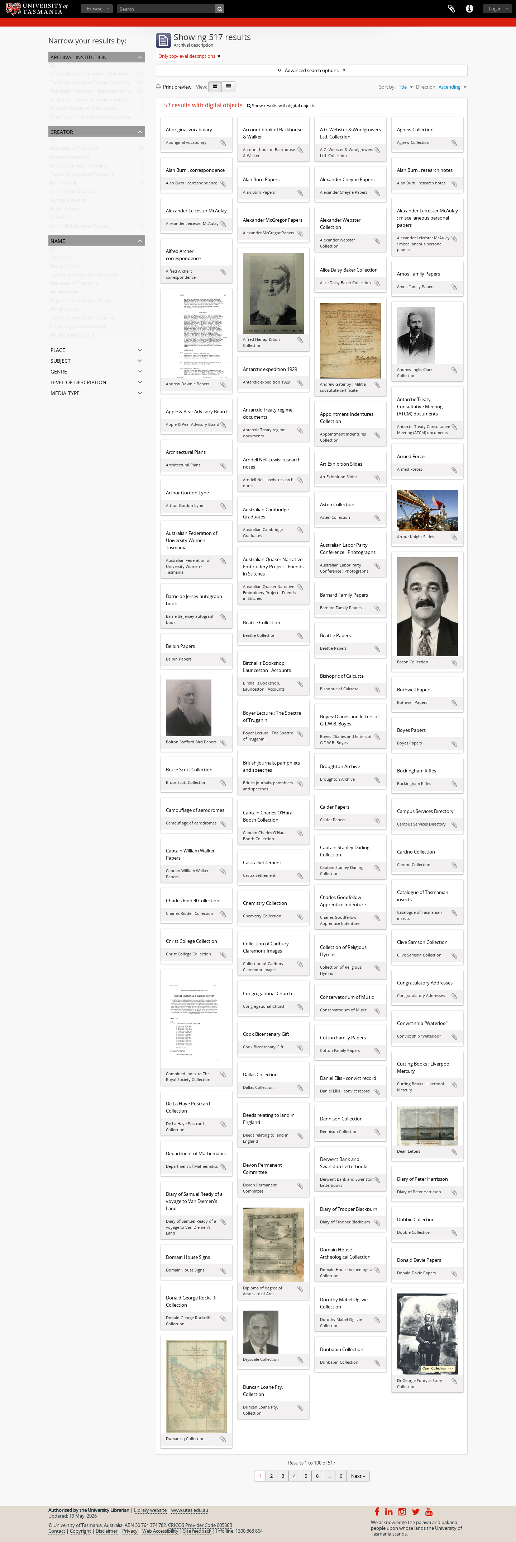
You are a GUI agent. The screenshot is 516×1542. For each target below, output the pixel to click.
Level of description (78, 381)
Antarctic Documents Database (83, 110)
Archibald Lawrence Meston (79, 227)
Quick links (469, 9)
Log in (495, 8)
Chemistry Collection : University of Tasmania (97, 118)
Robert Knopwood (69, 158)
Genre (59, 371)
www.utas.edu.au (189, 1510)
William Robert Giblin (72, 336)
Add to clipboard (223, 143)
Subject (61, 360)
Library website (150, 1510)
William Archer (65, 293)
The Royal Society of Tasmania (82, 176)
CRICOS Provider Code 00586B (200, 1525)
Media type (65, 392)
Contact (56, 1531)
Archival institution (79, 56)
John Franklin (64, 184)
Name (58, 240)
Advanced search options (312, 70)
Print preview (173, 87)
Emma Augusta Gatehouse (78, 328)
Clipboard (451, 9)
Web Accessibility (160, 1531)
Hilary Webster (65, 210)
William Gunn (64, 310)
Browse (94, 8)
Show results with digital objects (281, 106)
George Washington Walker (79, 167)
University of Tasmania (74, 150)
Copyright (80, 1531)
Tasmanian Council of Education (84, 276)
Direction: (426, 87)
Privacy (130, 1531)
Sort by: (387, 87)
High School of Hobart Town (80, 302)
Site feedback (197, 1531)
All (52, 67)
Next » (358, 1476)
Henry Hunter (65, 267)
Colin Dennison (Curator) (76, 193)
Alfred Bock (62, 259)
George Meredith (68, 201)
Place (58, 349)
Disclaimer (107, 1531)
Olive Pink (60, 219)
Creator (62, 131)
